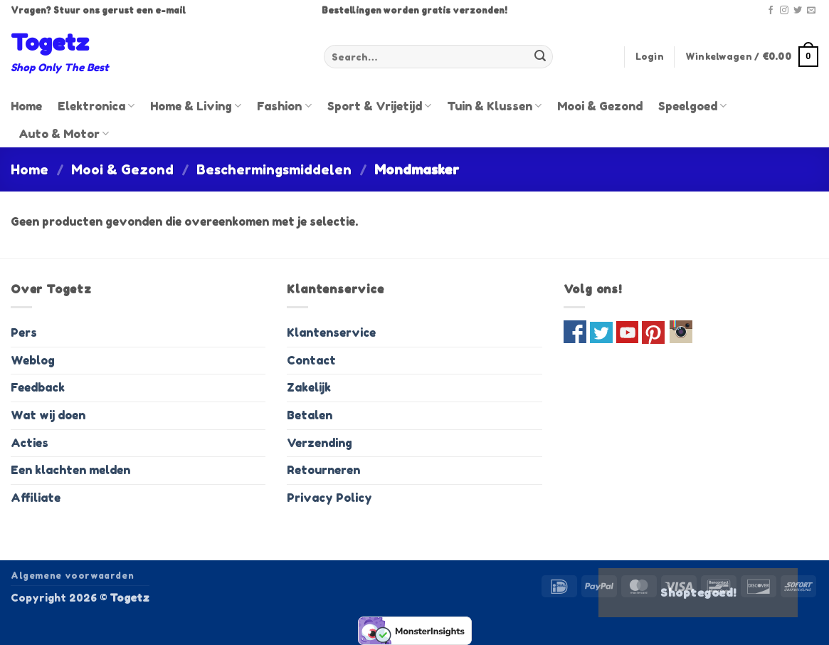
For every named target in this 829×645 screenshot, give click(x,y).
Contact (311, 360)
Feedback (38, 387)
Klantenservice (331, 332)
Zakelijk (309, 387)
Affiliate (35, 498)
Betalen (309, 415)
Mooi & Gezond (600, 106)
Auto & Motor (64, 134)
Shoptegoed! (698, 592)
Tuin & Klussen (494, 106)
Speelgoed (692, 106)
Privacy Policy (329, 498)
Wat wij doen (48, 415)
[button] (649, 57)
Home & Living (195, 106)
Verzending (319, 443)
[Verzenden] (540, 57)
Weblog (33, 360)
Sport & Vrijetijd (379, 106)
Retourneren (323, 470)
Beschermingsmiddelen (274, 169)
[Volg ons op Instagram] (784, 11)
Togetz (50, 42)
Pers (24, 332)
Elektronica (96, 106)
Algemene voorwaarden (72, 575)
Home (26, 106)
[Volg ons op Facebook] (770, 11)
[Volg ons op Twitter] (797, 11)
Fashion (284, 106)
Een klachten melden (70, 470)
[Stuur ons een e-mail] (811, 11)
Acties (29, 443)
